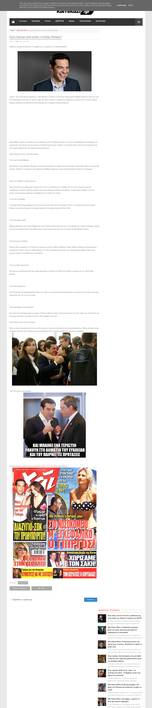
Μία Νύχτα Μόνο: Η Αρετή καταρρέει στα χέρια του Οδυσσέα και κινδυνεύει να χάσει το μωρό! (126, 113)
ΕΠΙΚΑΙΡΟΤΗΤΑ (22, 30)
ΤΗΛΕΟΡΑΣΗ (85, 21)
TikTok (13, 653)
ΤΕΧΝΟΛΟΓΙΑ (15, 662)
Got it (130, 5)
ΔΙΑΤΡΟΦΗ (100, 21)
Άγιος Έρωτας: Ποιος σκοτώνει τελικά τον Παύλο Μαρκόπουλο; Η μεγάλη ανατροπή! (126, 168)
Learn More (121, 5)
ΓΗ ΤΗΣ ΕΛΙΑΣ (15, 637)
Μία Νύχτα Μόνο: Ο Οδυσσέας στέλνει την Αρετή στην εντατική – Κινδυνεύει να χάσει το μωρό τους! (126, 68)
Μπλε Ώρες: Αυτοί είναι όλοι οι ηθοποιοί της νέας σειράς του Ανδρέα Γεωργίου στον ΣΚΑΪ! (126, 37)
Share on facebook (18, 588)
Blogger (123, 704)
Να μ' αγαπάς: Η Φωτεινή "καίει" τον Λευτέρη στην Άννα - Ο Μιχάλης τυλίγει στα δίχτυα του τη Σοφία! (127, 99)
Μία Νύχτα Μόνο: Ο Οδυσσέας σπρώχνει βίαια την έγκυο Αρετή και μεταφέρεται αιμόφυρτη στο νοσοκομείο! (79, 644)
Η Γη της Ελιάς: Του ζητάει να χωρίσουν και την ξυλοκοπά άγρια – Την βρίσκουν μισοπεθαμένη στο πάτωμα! (127, 154)
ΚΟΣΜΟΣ (36, 21)
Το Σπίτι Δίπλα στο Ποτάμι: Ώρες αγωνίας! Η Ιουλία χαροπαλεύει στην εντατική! (126, 139)
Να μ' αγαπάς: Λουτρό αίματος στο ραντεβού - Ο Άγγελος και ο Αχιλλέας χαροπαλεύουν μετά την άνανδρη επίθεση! (79, 673)
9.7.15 (14, 41)
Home (13, 30)
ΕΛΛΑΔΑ (23, 21)
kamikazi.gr (28, 704)
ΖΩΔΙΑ (72, 21)
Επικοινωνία (136, 616)
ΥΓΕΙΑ (48, 21)
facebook (88, 599)
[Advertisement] (53, 123)
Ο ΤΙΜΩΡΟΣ (15, 649)
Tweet (35, 588)
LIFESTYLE (59, 21)
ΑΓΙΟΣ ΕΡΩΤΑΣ (16, 641)
